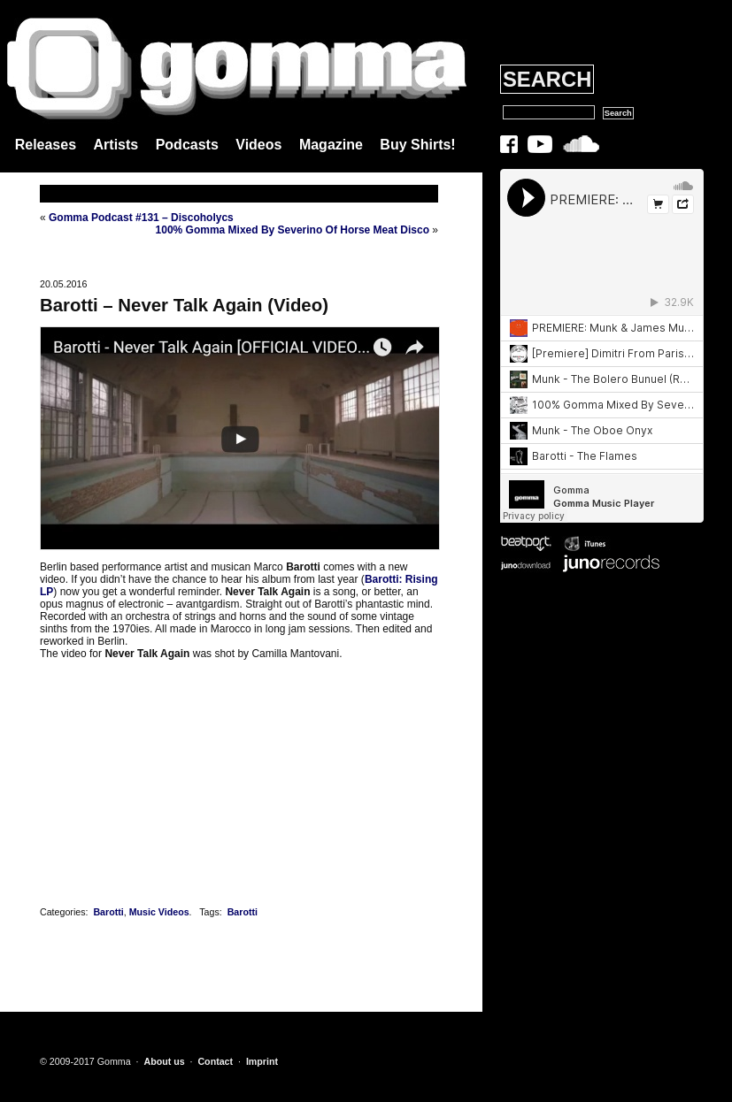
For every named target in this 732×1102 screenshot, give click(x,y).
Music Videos (159, 912)
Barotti (108, 912)
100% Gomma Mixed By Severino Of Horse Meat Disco (292, 230)
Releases (45, 144)
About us (163, 1061)
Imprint (262, 1061)
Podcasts (187, 144)
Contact (215, 1061)
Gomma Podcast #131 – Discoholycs (141, 217)
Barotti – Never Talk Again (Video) (184, 305)
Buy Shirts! (417, 144)
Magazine (331, 144)
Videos (258, 144)
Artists (116, 144)
